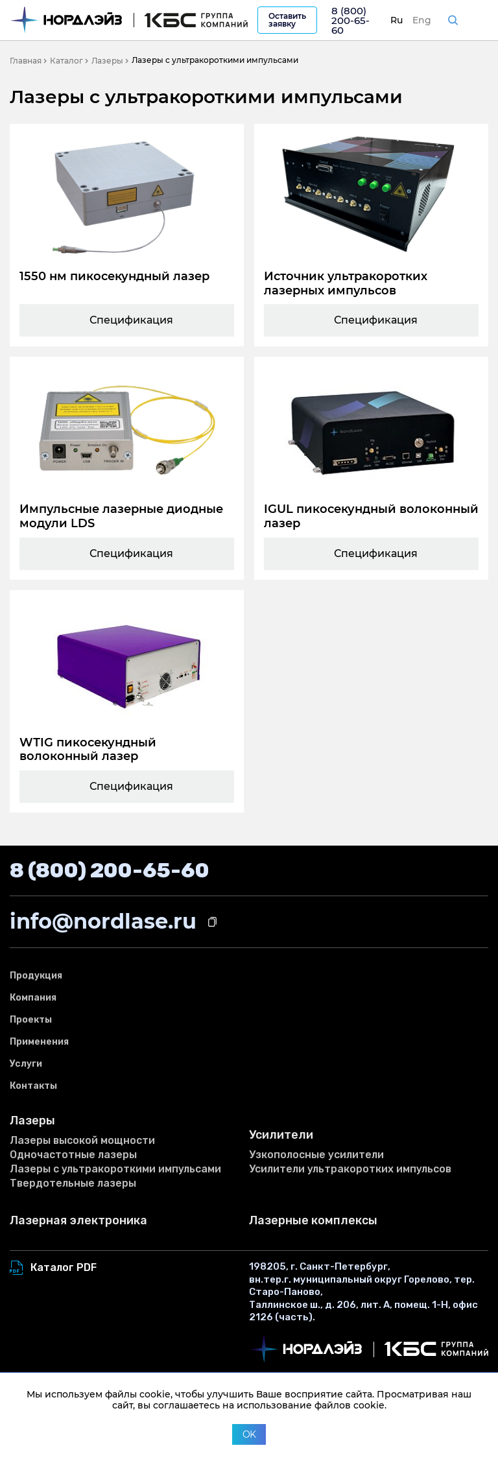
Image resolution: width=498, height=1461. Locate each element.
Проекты (31, 1019)
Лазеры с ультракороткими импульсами (115, 1169)
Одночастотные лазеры (73, 1154)
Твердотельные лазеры (73, 1183)
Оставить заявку (287, 20)
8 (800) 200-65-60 (350, 20)
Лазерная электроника (78, 1221)
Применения (39, 1041)
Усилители (281, 1135)
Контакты (33, 1085)
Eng (421, 20)
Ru (396, 20)
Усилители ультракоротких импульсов (350, 1169)
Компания (33, 997)
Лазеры (32, 1121)
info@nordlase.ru (103, 921)
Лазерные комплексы (313, 1221)
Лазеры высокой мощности (82, 1140)
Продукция (36, 975)
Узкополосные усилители (316, 1154)
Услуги (26, 1063)
